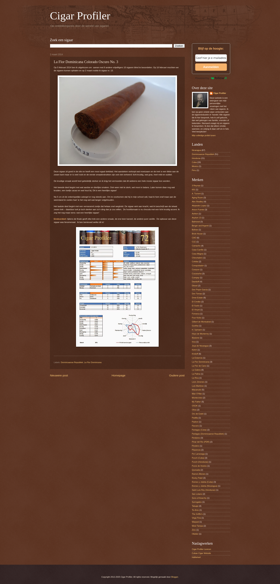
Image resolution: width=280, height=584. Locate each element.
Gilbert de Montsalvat (201, 322)
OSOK (195, 406)
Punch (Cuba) (198, 458)
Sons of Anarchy (199, 498)
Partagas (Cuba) (199, 430)
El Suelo (195, 306)
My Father (196, 402)
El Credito (196, 302)
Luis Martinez (198, 386)
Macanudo (196, 390)
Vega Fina (196, 518)
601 (193, 189)
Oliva (194, 410)
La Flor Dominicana (93, 362)
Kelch (194, 350)
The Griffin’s (197, 514)
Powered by (211, 78)
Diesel (195, 286)
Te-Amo (195, 510)
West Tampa (197, 526)
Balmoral (196, 222)
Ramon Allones (198, 474)
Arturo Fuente (198, 210)
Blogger (174, 577)
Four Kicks (196, 318)
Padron (195, 422)
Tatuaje (195, 506)
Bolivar (195, 230)
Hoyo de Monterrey (200, 334)
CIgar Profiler (219, 93)
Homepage (119, 375)
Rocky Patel (197, 478)
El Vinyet (196, 310)
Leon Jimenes (198, 382)
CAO (194, 238)
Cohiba (195, 261)
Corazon (196, 269)
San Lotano (197, 494)
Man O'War (197, 394)
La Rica (195, 378)
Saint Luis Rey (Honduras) (203, 490)
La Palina (196, 374)
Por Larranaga (198, 454)
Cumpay (195, 278)
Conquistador (198, 265)
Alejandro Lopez (199, 206)
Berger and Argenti (200, 226)
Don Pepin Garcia (200, 290)
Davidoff (195, 282)
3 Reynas (196, 185)
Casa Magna (197, 254)
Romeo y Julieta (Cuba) (202, 482)
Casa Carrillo (198, 250)
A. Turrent (196, 193)
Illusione (195, 338)
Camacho (196, 246)
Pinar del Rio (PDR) (201, 442)
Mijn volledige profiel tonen (204, 135)
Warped (195, 522)
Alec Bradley (197, 201)
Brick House (197, 234)
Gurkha (195, 326)
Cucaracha (197, 273)
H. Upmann (197, 330)
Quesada (196, 470)
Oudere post (177, 375)
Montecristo (197, 398)
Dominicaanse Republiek (72, 362)
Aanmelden (211, 67)
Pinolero (195, 446)
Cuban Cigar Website (201, 553)
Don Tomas (197, 294)
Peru (194, 170)
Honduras (196, 158)
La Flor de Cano (199, 366)
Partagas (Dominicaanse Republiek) (208, 434)
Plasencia (196, 450)
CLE (194, 242)
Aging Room (197, 197)
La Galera (196, 370)
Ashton (195, 214)
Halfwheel (196, 557)
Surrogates (197, 502)
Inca (194, 342)
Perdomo (196, 438)
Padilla (195, 418)
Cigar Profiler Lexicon (201, 549)
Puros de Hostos (199, 466)
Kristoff (195, 354)
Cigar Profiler (80, 16)
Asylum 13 (196, 218)
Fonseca (196, 314)
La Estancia (197, 358)
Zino (194, 530)
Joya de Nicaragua (200, 346)
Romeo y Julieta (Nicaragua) (204, 486)
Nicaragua (196, 150)
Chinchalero (197, 258)
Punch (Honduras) (200, 462)
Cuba (194, 162)
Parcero (195, 426)
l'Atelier (195, 534)
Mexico (195, 166)
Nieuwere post (59, 375)
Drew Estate (197, 298)
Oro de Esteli (198, 414)
